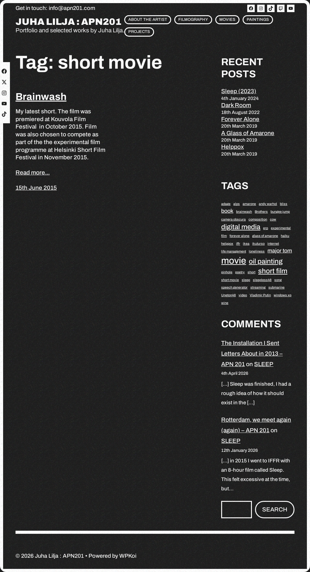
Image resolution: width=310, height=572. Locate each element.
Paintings (258, 19)
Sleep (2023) (238, 91)
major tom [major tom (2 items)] (279, 250)
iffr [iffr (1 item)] (238, 243)
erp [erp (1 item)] (265, 228)
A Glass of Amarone (247, 133)
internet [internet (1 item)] (273, 243)
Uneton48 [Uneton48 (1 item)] (228, 295)
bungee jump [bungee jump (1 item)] (280, 211)
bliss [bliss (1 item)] (283, 204)
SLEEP (263, 364)
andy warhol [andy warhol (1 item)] (268, 204)
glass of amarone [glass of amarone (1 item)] (265, 236)
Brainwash (41, 96)
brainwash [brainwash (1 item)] (244, 211)
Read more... (33, 172)
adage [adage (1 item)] (225, 204)
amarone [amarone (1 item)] (249, 204)
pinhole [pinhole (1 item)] (226, 272)
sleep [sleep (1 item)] (246, 280)
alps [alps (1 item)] (236, 204)
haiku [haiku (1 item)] (285, 236)
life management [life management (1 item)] (233, 251)
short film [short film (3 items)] (272, 271)
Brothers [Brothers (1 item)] (261, 211)
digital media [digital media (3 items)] (240, 227)
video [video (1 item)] (243, 295)
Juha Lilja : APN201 (68, 22)
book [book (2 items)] (227, 211)
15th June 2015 (36, 187)
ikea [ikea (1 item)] (246, 243)
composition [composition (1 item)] (257, 219)
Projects (139, 32)
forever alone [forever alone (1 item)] (239, 236)
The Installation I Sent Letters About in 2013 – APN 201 (252, 353)
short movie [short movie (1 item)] (230, 280)
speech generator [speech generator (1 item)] (234, 287)
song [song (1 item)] (278, 280)
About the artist (147, 19)
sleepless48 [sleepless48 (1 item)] (262, 280)
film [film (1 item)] (224, 236)
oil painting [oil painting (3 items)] (266, 261)
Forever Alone (240, 119)
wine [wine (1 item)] (224, 303)
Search (274, 509)
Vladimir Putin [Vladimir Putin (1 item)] (260, 295)
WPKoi (127, 556)
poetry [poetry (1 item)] (240, 272)
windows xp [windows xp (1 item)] (282, 295)
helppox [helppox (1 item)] (227, 243)
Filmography (193, 19)
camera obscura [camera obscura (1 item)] (233, 219)
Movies (227, 19)
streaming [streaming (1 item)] (258, 287)
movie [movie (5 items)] (233, 261)
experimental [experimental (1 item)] (281, 228)
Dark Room (236, 105)
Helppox (232, 146)
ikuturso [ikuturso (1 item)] (258, 243)
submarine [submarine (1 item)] (276, 287)
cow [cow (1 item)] (273, 219)
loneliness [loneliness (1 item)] (257, 251)
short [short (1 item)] (251, 272)
